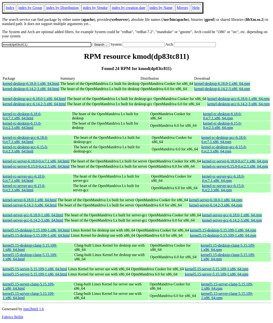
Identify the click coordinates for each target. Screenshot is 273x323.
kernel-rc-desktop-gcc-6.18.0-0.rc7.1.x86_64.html (25, 139)
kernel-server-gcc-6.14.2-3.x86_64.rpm (232, 220)
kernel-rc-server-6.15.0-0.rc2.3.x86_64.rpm (235, 166)
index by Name (161, 8)
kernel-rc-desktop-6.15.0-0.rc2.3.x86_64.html (22, 125)
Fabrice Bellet (12, 317)
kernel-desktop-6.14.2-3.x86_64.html (31, 89)
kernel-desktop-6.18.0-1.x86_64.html (31, 84)
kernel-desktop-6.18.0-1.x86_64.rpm (222, 84)
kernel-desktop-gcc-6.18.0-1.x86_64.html (34, 99)
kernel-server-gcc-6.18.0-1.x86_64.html (33, 215)
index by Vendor (95, 8)
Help (196, 8)
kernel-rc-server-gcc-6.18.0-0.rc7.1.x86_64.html (24, 178)
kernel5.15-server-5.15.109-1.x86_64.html (35, 269)
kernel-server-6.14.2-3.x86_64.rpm (215, 205)
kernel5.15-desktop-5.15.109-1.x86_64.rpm (223, 230)
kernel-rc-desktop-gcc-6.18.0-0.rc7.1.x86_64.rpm (224, 139)
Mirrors (182, 8)
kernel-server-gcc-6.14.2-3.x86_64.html (33, 220)
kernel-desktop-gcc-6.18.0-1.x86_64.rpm (238, 99)
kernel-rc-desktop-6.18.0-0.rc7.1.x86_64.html (22, 116)
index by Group (30, 8)
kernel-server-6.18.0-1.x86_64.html (30, 200)
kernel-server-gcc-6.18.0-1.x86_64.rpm (232, 215)
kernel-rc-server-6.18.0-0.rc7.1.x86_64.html (36, 161)
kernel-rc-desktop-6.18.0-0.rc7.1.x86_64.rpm (222, 116)
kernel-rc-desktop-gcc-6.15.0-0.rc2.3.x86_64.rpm (224, 149)
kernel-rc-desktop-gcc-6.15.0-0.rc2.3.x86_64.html (25, 149)
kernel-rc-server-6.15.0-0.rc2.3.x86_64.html (36, 166)
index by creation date (128, 8)
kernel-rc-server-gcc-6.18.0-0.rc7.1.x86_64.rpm (223, 178)
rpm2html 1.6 (33, 309)
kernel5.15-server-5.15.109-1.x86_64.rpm (217, 269)
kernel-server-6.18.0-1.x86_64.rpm (215, 200)
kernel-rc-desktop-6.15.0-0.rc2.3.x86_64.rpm (222, 125)
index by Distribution (62, 8)
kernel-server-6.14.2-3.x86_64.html (30, 205)
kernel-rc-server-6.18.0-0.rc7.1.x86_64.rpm (235, 161)
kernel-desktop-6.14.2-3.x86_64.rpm (222, 89)
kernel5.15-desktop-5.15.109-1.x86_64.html (36, 230)
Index (10, 8)
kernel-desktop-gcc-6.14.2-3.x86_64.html (34, 104)
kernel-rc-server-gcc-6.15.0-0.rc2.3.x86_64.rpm (223, 188)
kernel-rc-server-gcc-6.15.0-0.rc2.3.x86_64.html (24, 188)
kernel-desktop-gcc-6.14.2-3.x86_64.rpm (238, 104)
